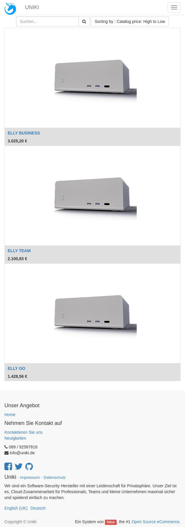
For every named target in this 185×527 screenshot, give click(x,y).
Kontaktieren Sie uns (23, 432)
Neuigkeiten (15, 438)
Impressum (30, 477)
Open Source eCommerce (155, 521)
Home (9, 414)
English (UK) (16, 508)
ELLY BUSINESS (24, 133)
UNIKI (32, 7)
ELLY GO (16, 368)
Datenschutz (55, 477)
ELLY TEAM (19, 250)
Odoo (111, 522)
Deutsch (38, 508)
